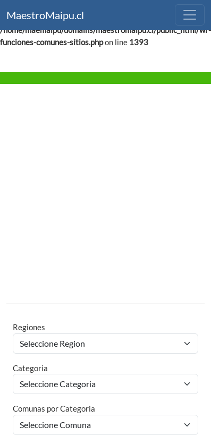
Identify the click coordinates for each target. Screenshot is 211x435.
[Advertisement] (99, 195)
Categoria (30, 368)
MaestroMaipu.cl (45, 15)
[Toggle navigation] (190, 15)
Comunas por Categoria (54, 408)
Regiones (29, 327)
